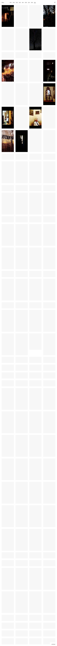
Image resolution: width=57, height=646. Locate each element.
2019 (29, 2)
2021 (23, 2)
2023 (17, 2)
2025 (11, 2)
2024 (14, 2)
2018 (32, 2)
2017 (35, 2)
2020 (26, 2)
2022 (20, 2)
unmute (53, 644)
